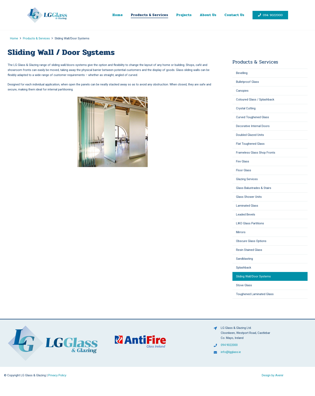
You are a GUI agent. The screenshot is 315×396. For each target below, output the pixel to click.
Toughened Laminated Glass (255, 294)
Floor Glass (243, 170)
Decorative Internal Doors (253, 126)
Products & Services (36, 38)
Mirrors (240, 232)
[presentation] (35, 390)
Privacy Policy (57, 375)
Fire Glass (242, 161)
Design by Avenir (272, 375)
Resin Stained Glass (249, 250)
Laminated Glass (247, 205)
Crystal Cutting (246, 108)
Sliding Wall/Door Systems (253, 276)
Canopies (242, 90)
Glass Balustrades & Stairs (253, 188)
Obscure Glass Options (251, 241)
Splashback (243, 267)
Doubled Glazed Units (250, 135)
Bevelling (242, 73)
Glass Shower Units (249, 197)
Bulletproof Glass (247, 82)
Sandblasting (244, 259)
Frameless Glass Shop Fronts (255, 152)
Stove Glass (244, 285)
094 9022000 (229, 345)
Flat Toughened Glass (250, 144)
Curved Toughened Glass (252, 117)
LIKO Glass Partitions (250, 223)
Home (14, 38)
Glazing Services (247, 179)
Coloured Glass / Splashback (255, 99)
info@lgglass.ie (231, 352)
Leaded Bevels (245, 214)
